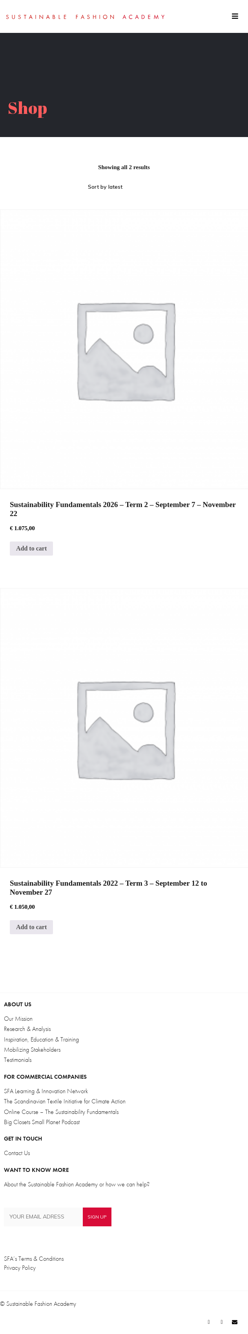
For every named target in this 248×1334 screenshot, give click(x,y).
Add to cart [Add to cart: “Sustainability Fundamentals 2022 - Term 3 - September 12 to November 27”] (31, 927)
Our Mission (18, 1018)
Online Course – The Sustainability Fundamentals (61, 1112)
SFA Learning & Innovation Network (46, 1091)
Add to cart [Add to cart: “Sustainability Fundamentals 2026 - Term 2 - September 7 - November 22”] (31, 548)
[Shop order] (124, 187)
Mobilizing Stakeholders (32, 1049)
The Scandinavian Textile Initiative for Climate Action (65, 1101)
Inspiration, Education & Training (41, 1039)
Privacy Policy (20, 1267)
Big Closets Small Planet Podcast (42, 1122)
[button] (235, 16)
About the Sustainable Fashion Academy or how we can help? (77, 1184)
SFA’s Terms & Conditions (34, 1258)
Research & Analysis (27, 1029)
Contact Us (17, 1153)
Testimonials (17, 1059)
